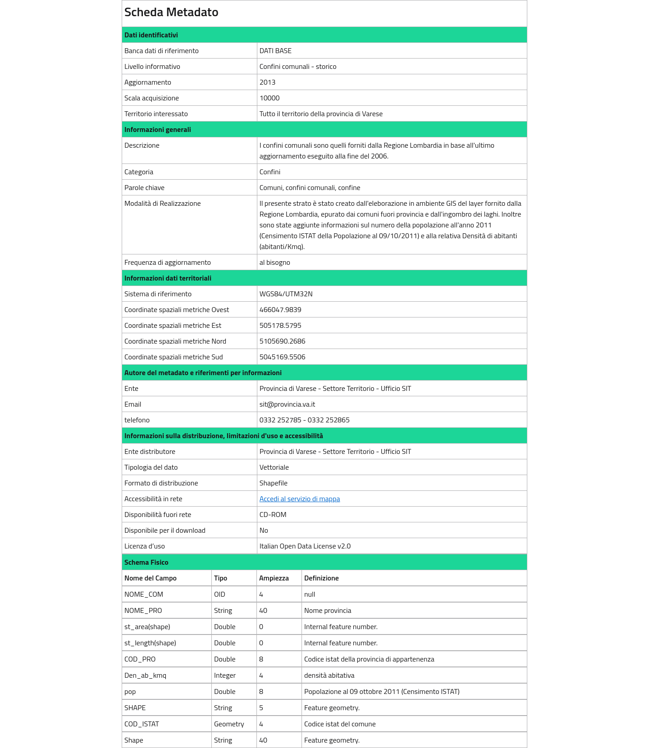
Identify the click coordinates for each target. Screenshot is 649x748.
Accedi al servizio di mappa (300, 498)
